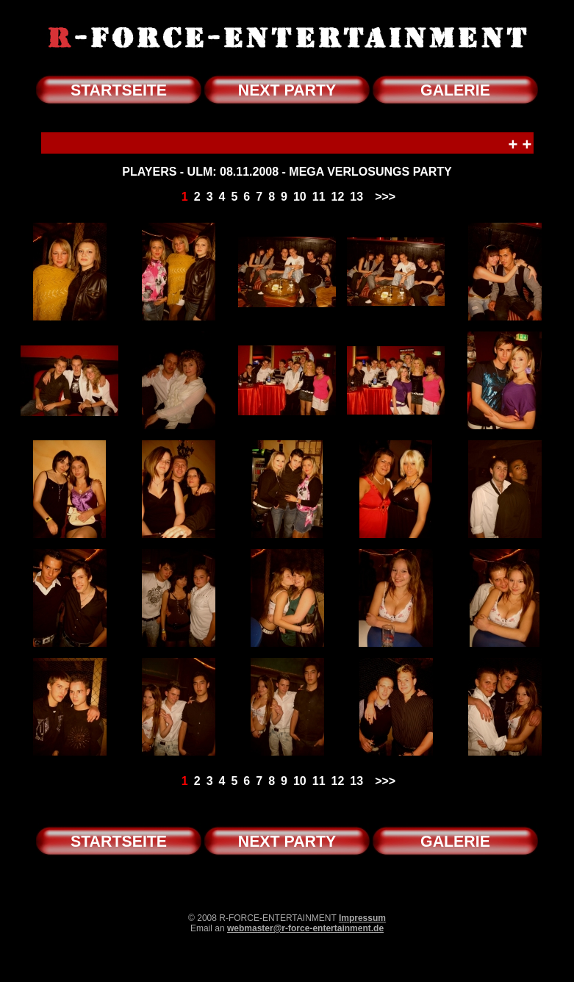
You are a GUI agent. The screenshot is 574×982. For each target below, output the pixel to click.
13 (356, 196)
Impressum (362, 918)
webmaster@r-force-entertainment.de (305, 928)
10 (299, 196)
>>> (385, 196)
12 (338, 196)
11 (319, 196)
